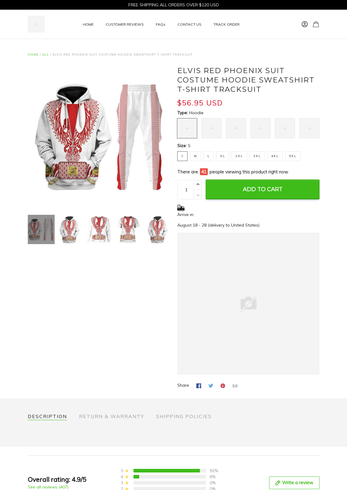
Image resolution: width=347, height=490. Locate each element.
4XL (275, 156)
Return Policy (40, 486)
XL (222, 156)
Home (33, 54)
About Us (37, 470)
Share (183, 373)
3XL (257, 156)
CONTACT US (189, 24)
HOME (88, 24)
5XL (293, 156)
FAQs (160, 24)
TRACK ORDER (226, 24)
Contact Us (39, 478)
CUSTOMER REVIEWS (125, 24)
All (45, 54)
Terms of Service (119, 478)
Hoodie (196, 112)
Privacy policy (115, 470)
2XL (239, 156)
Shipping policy (117, 486)
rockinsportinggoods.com (277, 476)
